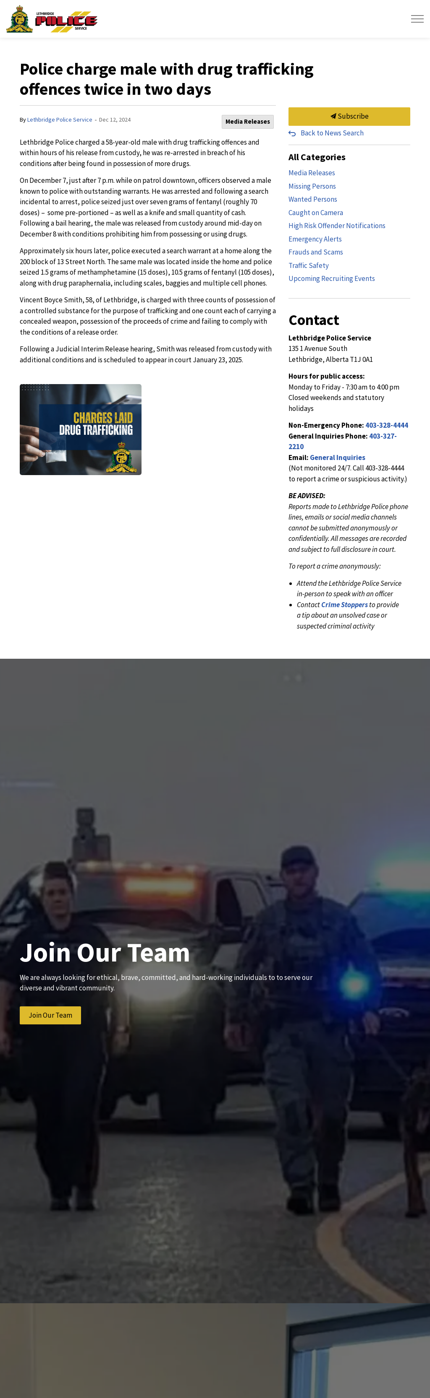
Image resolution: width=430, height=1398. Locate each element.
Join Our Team (50, 1015)
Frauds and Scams (315, 252)
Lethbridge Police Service (59, 119)
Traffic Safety (308, 265)
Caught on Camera (315, 212)
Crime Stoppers (344, 604)
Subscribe (349, 116)
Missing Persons (312, 186)
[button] (81, 429)
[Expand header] (417, 19)
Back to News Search (332, 133)
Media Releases (247, 121)
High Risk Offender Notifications (336, 225)
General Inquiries (337, 457)
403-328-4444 (386, 425)
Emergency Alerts (315, 239)
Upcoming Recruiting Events (331, 278)
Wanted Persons (312, 199)
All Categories (317, 157)
